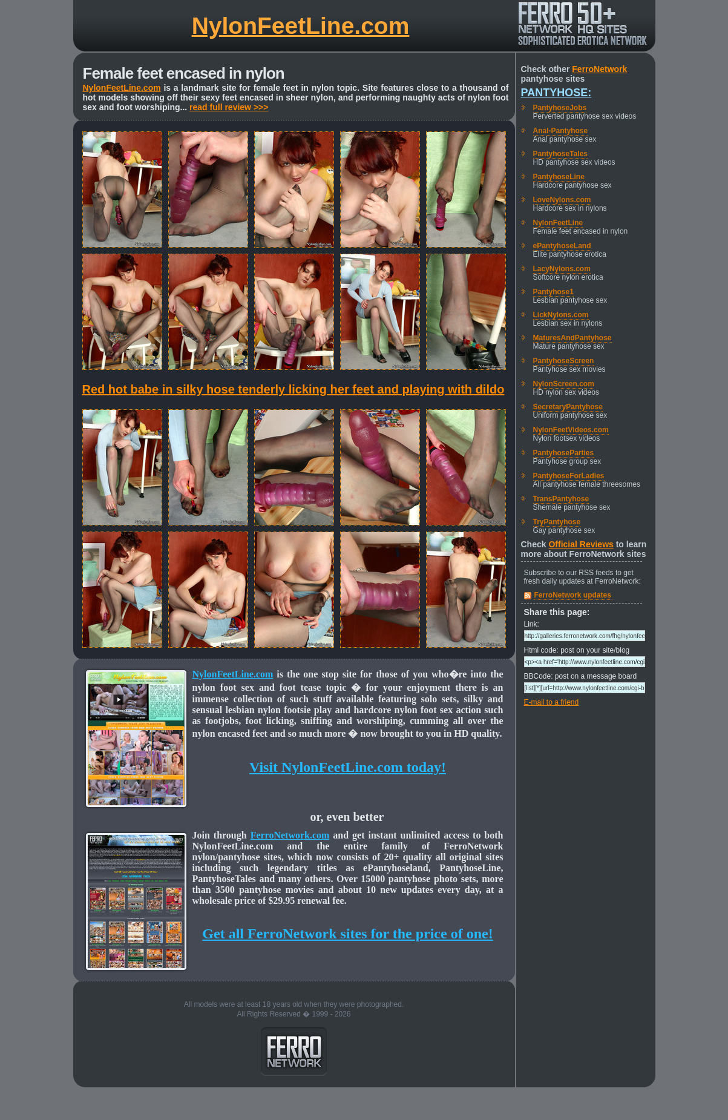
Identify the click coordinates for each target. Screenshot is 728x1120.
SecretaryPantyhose (568, 407)
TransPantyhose (561, 499)
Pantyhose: (556, 93)
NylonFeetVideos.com (571, 430)
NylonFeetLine (558, 223)
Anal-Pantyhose (560, 131)
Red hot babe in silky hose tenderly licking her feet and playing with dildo (293, 389)
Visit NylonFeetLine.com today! (347, 767)
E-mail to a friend (551, 702)
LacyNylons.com (562, 269)
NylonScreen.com (563, 384)
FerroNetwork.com (290, 835)
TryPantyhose (557, 522)
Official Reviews (580, 544)
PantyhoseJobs (560, 108)
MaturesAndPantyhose (572, 338)
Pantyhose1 (553, 292)
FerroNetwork (599, 69)
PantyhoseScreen (563, 361)
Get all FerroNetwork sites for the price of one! (347, 933)
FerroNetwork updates (572, 595)
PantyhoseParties (563, 453)
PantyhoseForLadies (569, 476)
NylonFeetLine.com (301, 26)
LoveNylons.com (562, 200)
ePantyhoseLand (562, 246)
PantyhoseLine (559, 177)
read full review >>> (228, 107)
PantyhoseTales (560, 154)
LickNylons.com (561, 315)
